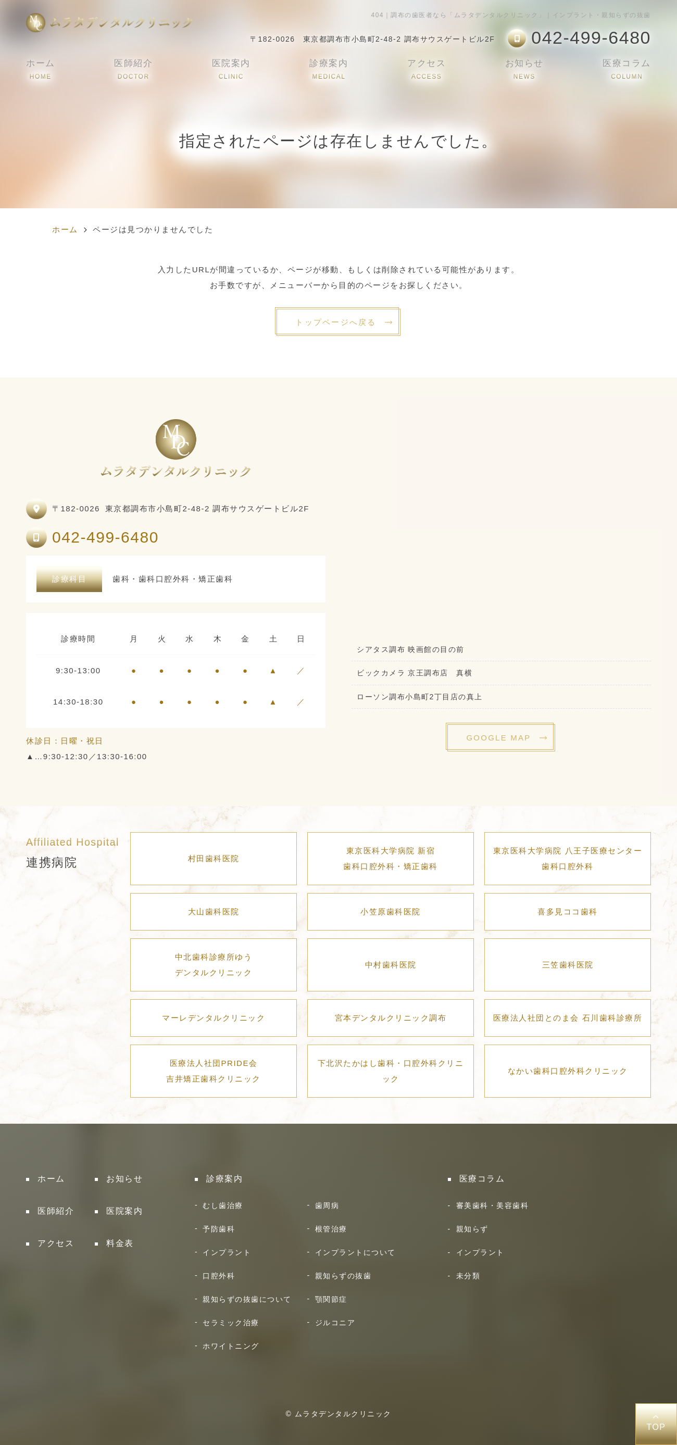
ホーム (40, 69)
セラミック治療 (231, 1322)
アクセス (426, 69)
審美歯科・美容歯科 (492, 1205)
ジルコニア (335, 1322)
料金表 (120, 1243)
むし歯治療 (223, 1205)
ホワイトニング (231, 1346)
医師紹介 (133, 69)
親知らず (472, 1229)
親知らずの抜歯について (247, 1299)
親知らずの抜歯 (343, 1276)
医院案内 (231, 69)
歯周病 (327, 1205)
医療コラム (627, 69)
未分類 (468, 1276)
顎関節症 (331, 1299)
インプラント (227, 1252)
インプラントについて (355, 1252)
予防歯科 (219, 1229)
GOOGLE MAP (498, 737)
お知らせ (524, 69)
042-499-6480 (105, 537)
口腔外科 (219, 1276)
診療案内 (328, 69)
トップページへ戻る (335, 322)
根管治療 (331, 1229)
